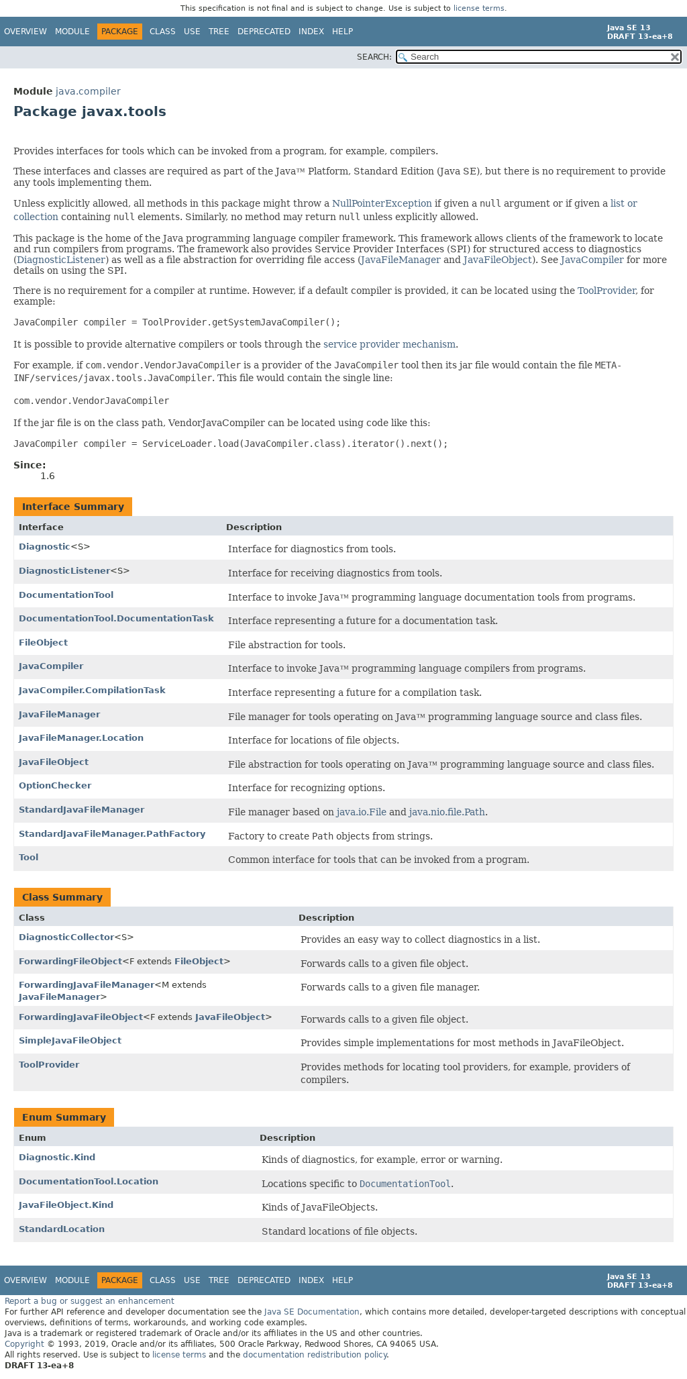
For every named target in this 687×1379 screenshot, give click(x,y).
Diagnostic (44, 547)
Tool (28, 857)
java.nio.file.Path (447, 812)
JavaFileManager (401, 259)
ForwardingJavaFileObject (81, 1017)
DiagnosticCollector (66, 937)
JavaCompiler (592, 259)
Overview (25, 31)
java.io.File (361, 812)
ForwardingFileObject (70, 961)
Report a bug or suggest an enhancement (89, 1301)
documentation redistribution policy (314, 1355)
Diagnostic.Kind (57, 1157)
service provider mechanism (389, 344)
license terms (479, 8)
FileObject (43, 642)
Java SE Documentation (312, 1312)
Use (192, 31)
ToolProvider (606, 290)
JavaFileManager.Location (81, 738)
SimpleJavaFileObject (70, 1040)
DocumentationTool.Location (88, 1181)
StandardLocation (62, 1229)
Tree (219, 31)
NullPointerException (382, 203)
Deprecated (263, 31)
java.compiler (88, 91)
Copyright (24, 1344)
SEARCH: (374, 57)
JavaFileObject (498, 259)
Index (311, 31)
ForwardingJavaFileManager (86, 985)
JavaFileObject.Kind (66, 1205)
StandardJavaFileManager (81, 810)
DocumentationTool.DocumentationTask (116, 618)
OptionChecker (55, 785)
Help (342, 31)
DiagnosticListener (61, 259)
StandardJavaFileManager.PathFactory (112, 834)
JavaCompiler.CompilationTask (92, 690)
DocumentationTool (66, 595)
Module (72, 31)
